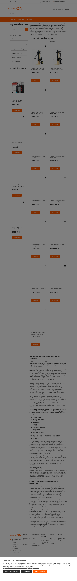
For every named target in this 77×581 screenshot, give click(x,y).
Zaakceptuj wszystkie (40, 571)
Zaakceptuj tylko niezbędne (11, 571)
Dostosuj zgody (26, 571)
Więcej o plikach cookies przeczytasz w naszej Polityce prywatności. (21, 568)
